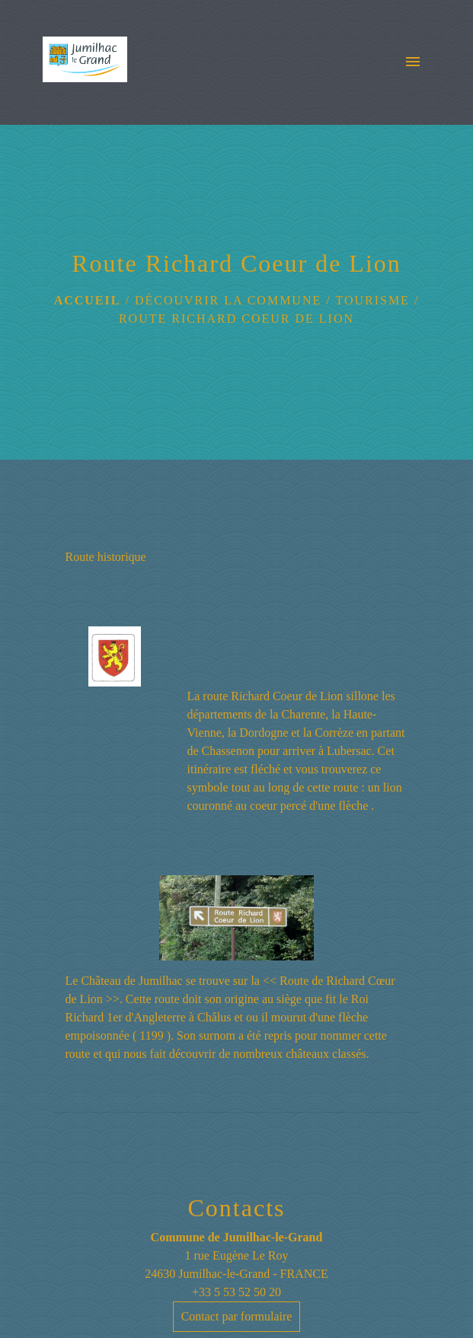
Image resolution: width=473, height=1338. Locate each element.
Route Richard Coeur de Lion (236, 318)
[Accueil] (85, 62)
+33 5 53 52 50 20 (236, 1291)
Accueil (87, 300)
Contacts (237, 1208)
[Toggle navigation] (413, 62)
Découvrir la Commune (228, 300)
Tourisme (372, 300)
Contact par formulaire (236, 1316)
